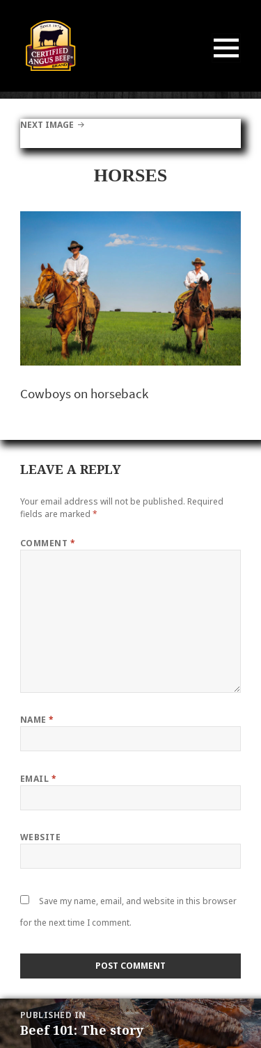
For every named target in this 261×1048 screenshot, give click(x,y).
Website (40, 837)
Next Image (47, 125)
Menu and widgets (226, 62)
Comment (47, 543)
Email (38, 779)
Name (37, 720)
